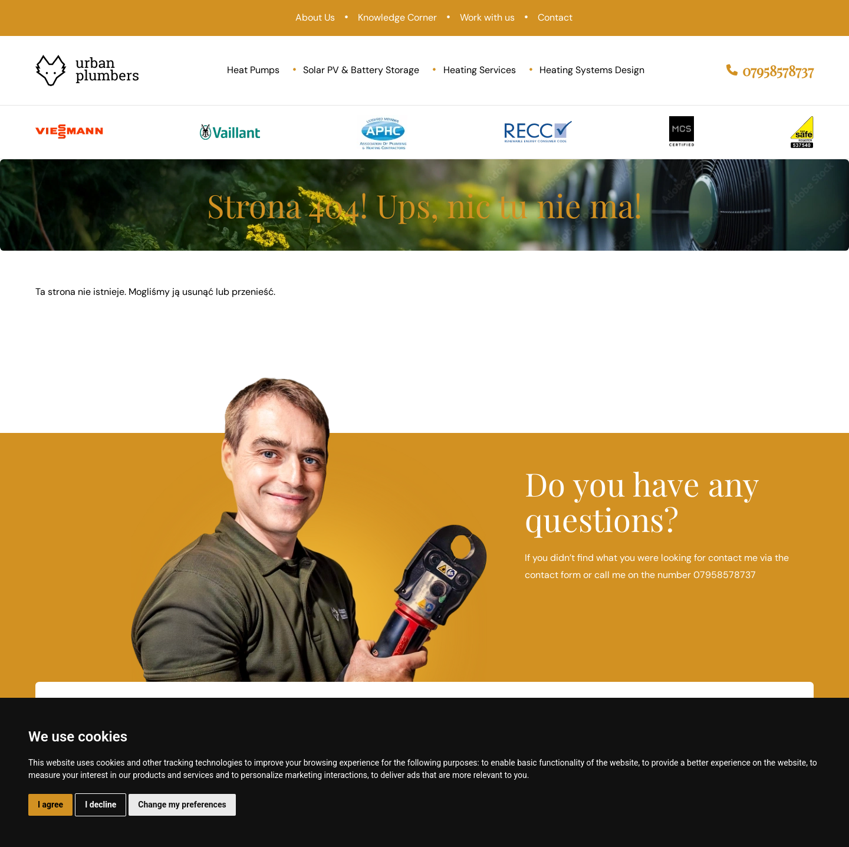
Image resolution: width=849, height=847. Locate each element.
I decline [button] (100, 804)
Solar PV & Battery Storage (361, 70)
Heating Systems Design (591, 70)
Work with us (487, 17)
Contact (555, 17)
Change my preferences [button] (182, 804)
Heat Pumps (253, 70)
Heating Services (479, 70)
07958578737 (770, 70)
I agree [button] (50, 804)
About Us (315, 17)
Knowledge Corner (397, 17)
